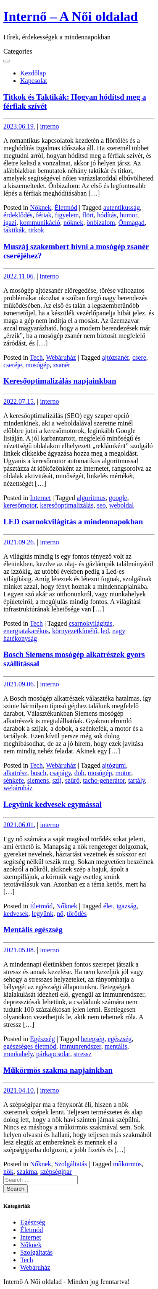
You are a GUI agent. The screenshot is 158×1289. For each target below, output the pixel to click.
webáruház (17, 787)
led (105, 630)
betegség (92, 1038)
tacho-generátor (104, 780)
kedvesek (16, 913)
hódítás (106, 215)
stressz (83, 1053)
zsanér (61, 365)
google (118, 497)
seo (101, 505)
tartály (136, 780)
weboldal (121, 505)
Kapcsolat (33, 80)
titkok (36, 230)
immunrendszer (80, 1046)
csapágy (60, 772)
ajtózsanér (115, 357)
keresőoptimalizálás (66, 505)
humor (128, 215)
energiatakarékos (26, 630)
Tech (36, 357)
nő (60, 913)
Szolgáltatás (71, 1164)
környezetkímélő (74, 630)
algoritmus (91, 497)
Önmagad (131, 222)
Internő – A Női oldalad (70, 16)
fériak (43, 215)
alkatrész (15, 772)
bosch (38, 772)
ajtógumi (114, 765)
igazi (9, 222)
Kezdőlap (33, 73)
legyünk (43, 913)
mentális (116, 1046)
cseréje (12, 365)
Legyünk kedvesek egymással (52, 804)
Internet (40, 497)
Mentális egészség (33, 929)
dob (79, 772)
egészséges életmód (29, 1046)
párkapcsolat (53, 1053)
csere (139, 357)
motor (123, 772)
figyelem (67, 215)
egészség (120, 1038)
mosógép (37, 365)
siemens (38, 780)
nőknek (73, 222)
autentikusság (121, 207)
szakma (27, 1171)
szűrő (72, 780)
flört (88, 215)
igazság (126, 906)
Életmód (66, 207)
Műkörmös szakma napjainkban (58, 1070)
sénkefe (13, 780)
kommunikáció (40, 222)
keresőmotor (20, 505)
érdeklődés (17, 215)
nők (8, 1171)
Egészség (42, 1038)
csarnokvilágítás (90, 623)
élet (108, 906)
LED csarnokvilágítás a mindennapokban (73, 521)
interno (49, 126)
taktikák (14, 230)
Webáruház (61, 357)
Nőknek (40, 207)
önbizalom (101, 222)
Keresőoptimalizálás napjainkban (59, 380)
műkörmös (127, 1164)
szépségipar (56, 1171)
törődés (77, 913)
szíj (56, 780)
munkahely (18, 1053)
